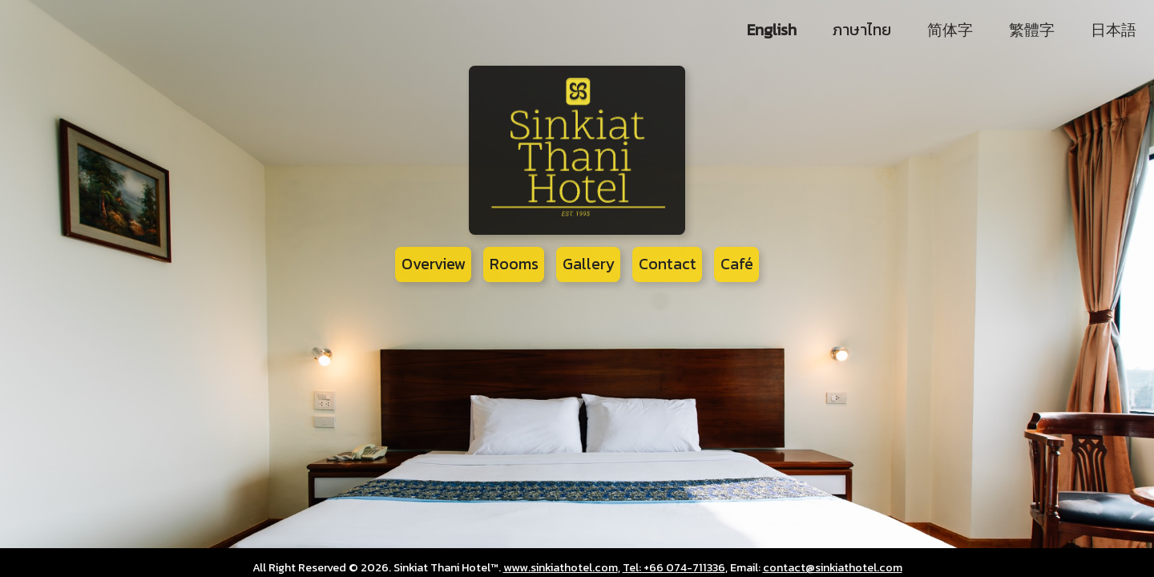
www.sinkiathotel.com (560, 567)
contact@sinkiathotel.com (832, 567)
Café (736, 264)
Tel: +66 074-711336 (674, 567)
